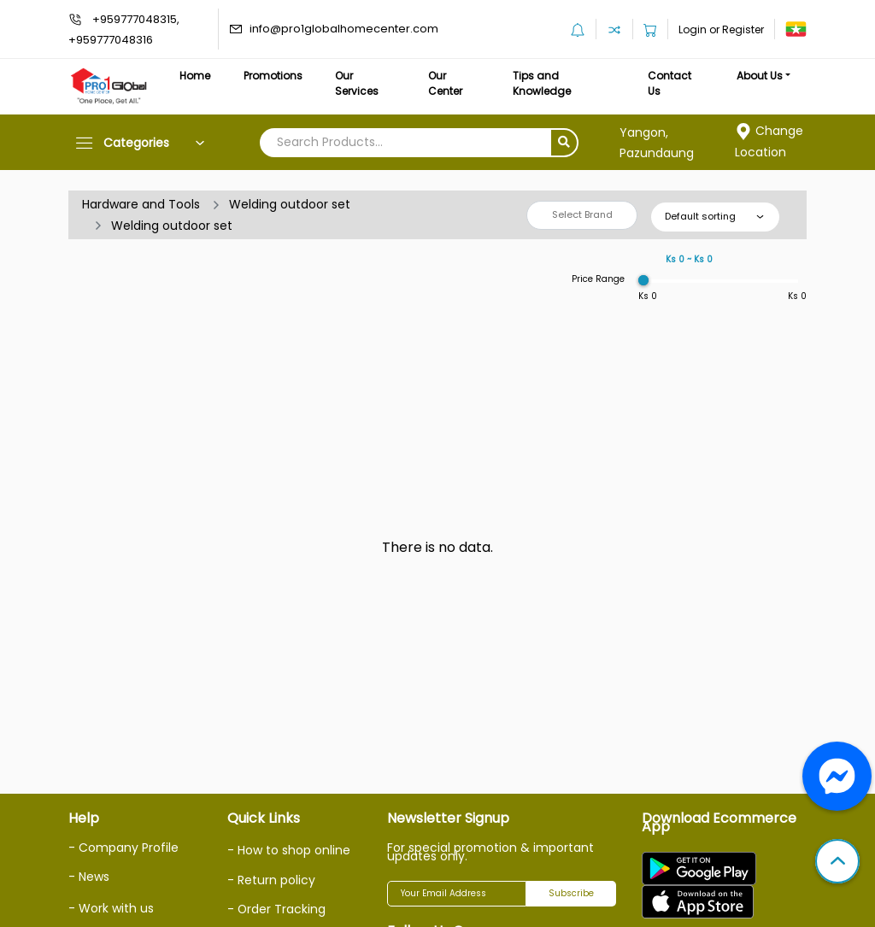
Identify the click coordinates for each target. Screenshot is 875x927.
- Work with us (111, 908)
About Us (760, 75)
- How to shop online (288, 850)
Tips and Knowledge (542, 83)
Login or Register (721, 29)
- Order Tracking (276, 909)
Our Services (357, 83)
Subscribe (571, 893)
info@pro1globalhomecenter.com (344, 29)
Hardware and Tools (141, 204)
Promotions (273, 75)
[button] (837, 863)
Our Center (446, 83)
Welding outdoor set (289, 204)
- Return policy (271, 880)
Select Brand (582, 214)
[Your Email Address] (456, 893)
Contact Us (669, 83)
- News (88, 876)
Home (194, 75)
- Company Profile (123, 847)
